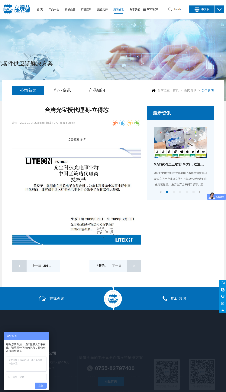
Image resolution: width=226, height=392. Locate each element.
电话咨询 (174, 298)
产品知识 (97, 90)
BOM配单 (150, 9)
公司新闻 (28, 90)
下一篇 (119, 266)
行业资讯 (62, 90)
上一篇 (36, 266)
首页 (176, 90)
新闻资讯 (190, 90)
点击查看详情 (77, 139)
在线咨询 (51, 298)
